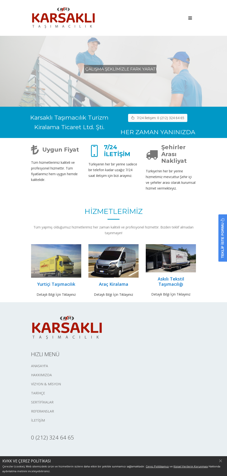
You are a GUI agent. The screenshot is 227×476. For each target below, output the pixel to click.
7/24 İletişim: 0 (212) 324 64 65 (157, 118)
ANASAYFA (39, 366)
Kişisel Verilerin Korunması (190, 466)
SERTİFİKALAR (42, 402)
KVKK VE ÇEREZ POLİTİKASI (26, 461)
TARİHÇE (38, 393)
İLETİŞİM (38, 420)
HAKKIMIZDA (41, 375)
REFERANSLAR (42, 411)
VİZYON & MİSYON (46, 384)
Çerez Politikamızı (157, 466)
